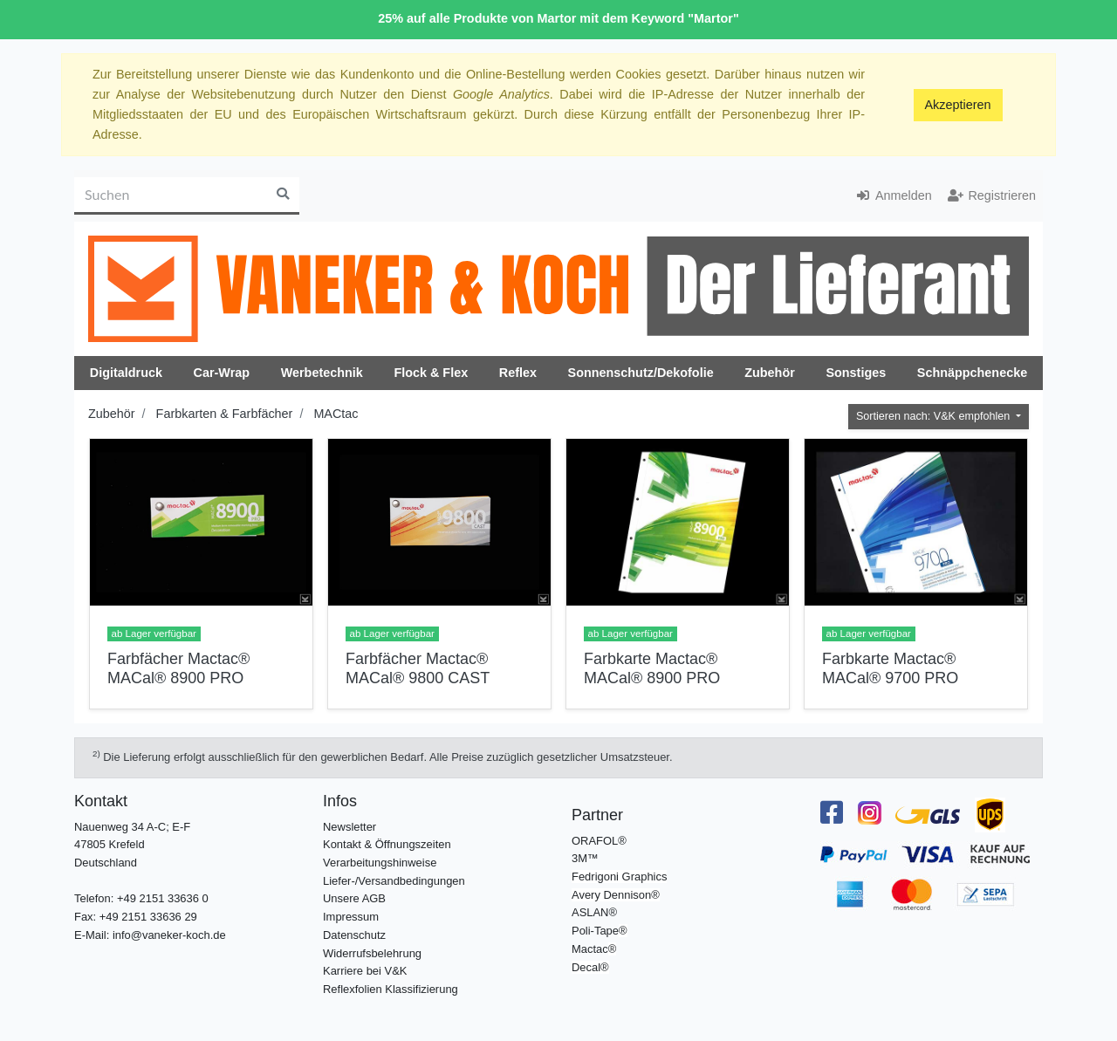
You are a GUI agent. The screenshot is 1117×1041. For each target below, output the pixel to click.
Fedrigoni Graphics (619, 876)
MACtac (335, 414)
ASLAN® (594, 912)
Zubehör (111, 414)
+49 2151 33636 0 (163, 898)
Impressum (351, 916)
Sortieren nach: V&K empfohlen (934, 416)
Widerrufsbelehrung (372, 953)
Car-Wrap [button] (222, 373)
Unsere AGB (354, 898)
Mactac (590, 948)
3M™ (585, 858)
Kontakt (100, 801)
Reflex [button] (518, 373)
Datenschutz (354, 935)
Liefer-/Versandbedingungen (394, 880)
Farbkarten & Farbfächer (224, 414)
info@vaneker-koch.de (169, 935)
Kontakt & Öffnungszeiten (387, 844)
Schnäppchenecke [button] (972, 373)
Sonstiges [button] (856, 373)
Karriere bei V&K (365, 970)
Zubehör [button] (769, 373)
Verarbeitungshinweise (379, 862)
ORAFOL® (599, 840)
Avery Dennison (611, 894)
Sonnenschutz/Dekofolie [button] (641, 373)
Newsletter (349, 826)
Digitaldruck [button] (126, 373)
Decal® (590, 967)
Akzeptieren (958, 105)
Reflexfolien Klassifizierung (390, 989)
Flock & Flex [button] (431, 373)
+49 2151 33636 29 (148, 916)
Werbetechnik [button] (322, 373)
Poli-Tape (595, 930)
